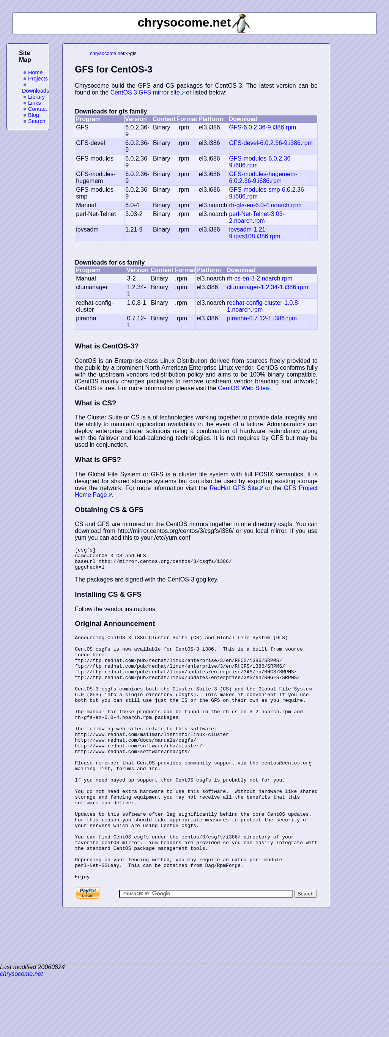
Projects (38, 79)
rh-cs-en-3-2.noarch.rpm (260, 278)
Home (35, 72)
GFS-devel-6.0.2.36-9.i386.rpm (271, 143)
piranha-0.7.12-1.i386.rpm (262, 318)
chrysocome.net (107, 53)
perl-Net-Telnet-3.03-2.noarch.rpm (257, 217)
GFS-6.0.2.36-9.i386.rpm (262, 127)
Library (36, 97)
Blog (33, 115)
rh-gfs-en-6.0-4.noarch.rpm (265, 205)
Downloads (35, 91)
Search (37, 121)
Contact (37, 109)
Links (34, 103)
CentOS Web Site (242, 388)
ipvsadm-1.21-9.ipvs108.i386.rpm (254, 233)
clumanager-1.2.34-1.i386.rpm (267, 287)
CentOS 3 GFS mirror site (145, 92)
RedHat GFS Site (233, 488)
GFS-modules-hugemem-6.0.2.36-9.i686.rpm (263, 177)
